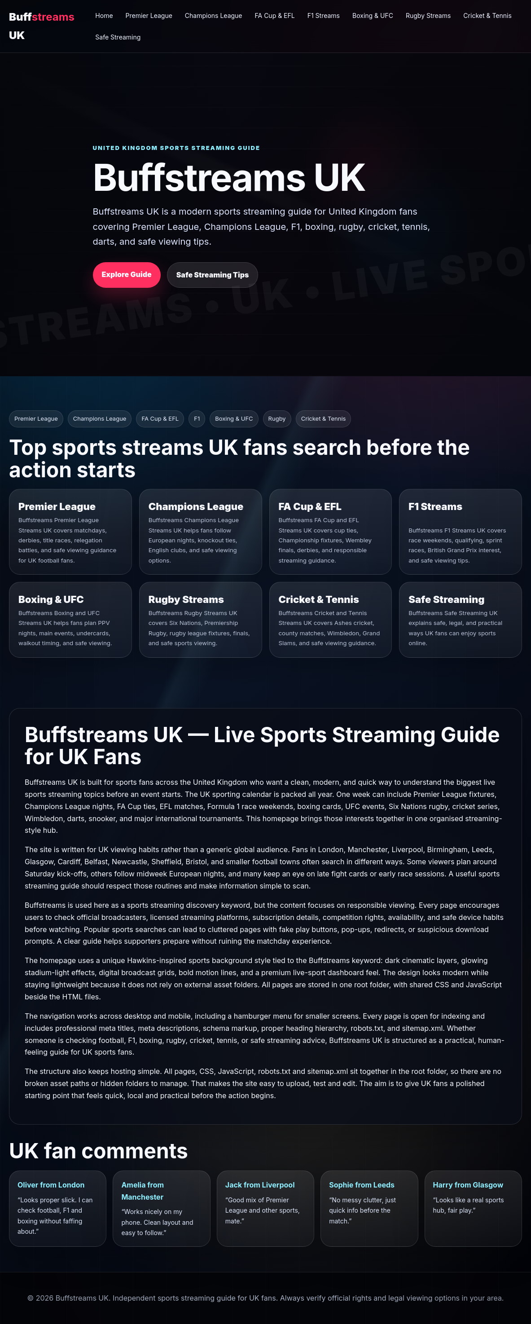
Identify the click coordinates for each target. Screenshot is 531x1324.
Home (104, 15)
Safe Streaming (117, 37)
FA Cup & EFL (275, 15)
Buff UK (42, 25)
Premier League (149, 15)
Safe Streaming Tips (212, 274)
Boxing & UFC (372, 15)
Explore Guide (127, 274)
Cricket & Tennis (487, 15)
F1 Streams (323, 15)
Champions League (213, 15)
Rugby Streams (428, 15)
